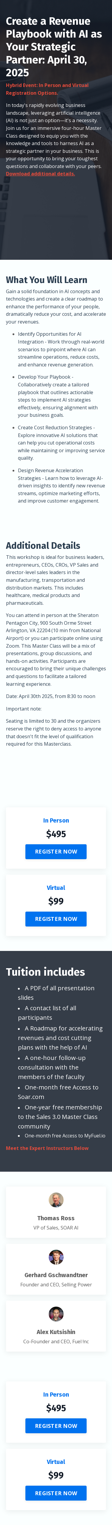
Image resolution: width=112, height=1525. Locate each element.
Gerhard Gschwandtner (56, 1275)
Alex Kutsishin (56, 1332)
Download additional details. (40, 173)
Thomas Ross (56, 1218)
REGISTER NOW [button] (56, 851)
